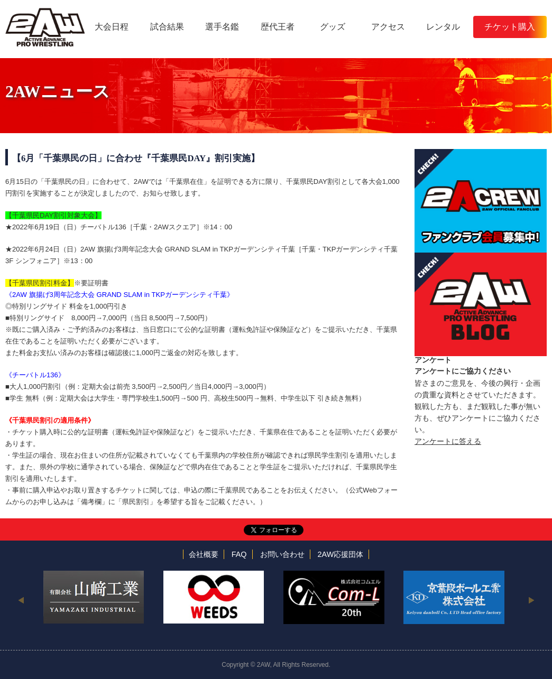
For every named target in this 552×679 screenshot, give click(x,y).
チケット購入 (509, 26)
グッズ (332, 26)
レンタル (443, 26)
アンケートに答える (448, 441)
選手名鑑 (222, 26)
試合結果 (167, 26)
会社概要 (203, 554)
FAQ (239, 554)
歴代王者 (278, 26)
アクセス (388, 26)
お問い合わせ (282, 554)
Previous (21, 600)
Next (531, 600)
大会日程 (111, 26)
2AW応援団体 (341, 554)
